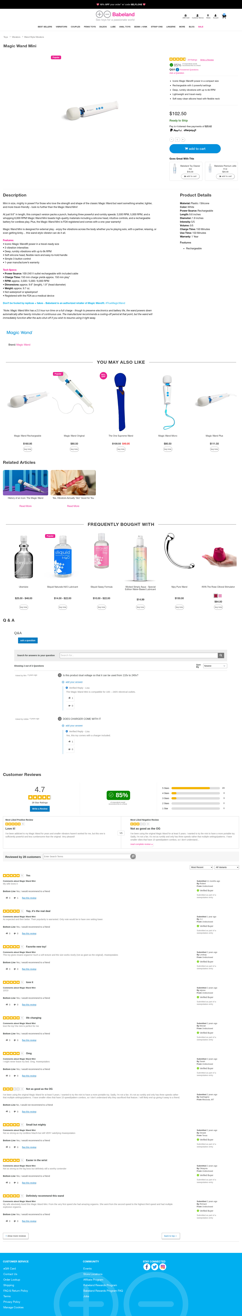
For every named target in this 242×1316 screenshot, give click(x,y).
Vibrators (16, 37)
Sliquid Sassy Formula (102, 586)
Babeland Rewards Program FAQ (103, 1290)
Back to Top (170, 1236)
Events (87, 1268)
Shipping (8, 1285)
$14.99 (140, 599)
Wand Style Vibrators (34, 37)
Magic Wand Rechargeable (27, 435)
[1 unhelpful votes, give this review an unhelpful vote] (15, 898)
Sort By (198, 666)
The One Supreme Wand (121, 435)
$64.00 (218, 601)
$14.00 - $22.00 (62, 598)
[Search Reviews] (89, 856)
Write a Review (207, 60)
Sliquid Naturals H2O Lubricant (62, 586)
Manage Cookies (13, 1307)
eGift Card (9, 1268)
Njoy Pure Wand (179, 586)
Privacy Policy (11, 1301)
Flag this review (29, 898)
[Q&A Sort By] (215, 666)
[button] (215, 595)
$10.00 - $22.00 (101, 598)
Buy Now (27, 449)
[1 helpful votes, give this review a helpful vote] (7, 1112)
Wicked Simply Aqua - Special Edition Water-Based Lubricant (140, 588)
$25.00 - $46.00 (23, 598)
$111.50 (214, 443)
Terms (7, 1296)
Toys (6, 37)
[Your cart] (223, 16)
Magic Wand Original (74, 435)
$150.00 (179, 598)
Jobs (86, 1296)
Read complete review (142, 845)
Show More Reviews (15, 1236)
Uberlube (23, 586)
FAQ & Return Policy (15, 1290)
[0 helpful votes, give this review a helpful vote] (7, 898)
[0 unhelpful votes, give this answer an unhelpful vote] (70, 706)
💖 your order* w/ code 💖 (121, 4)
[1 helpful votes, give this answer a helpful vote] (70, 698)
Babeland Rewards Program (100, 1285)
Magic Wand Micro (167, 435)
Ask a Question (176, 73)
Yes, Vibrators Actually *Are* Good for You (73, 498)
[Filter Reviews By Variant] (227, 867)
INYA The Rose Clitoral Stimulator (218, 586)
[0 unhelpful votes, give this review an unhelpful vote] (15, 934)
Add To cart (195, 148)
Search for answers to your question (36, 655)
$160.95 (27, 443)
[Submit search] (221, 655)
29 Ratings (192, 60)
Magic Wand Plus (214, 435)
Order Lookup (11, 1279)
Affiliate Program (93, 1279)
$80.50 (74, 443)
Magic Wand (23, 344)
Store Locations (92, 1274)
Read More (25, 506)
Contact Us (10, 1274)
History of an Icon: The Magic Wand (25, 498)
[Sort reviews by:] (201, 867)
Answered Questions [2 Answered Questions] (189, 70)
